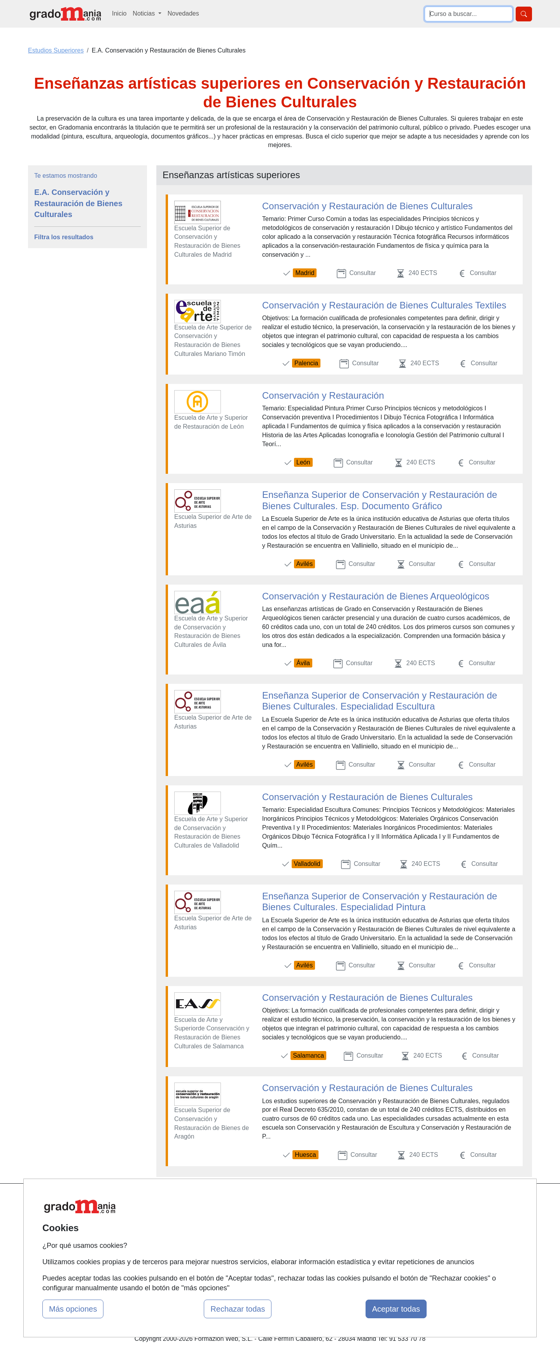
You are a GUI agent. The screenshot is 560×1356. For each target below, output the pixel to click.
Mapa (170, 1200)
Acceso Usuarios (186, 1245)
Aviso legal (349, 1229)
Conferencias (266, 1229)
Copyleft (345, 1245)
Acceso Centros (184, 1260)
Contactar (347, 1200)
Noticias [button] (144, 13)
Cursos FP (263, 1215)
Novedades (183, 13)
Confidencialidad (357, 1215)
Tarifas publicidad (187, 1229)
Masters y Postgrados (278, 1200)
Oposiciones (265, 1260)
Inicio (119, 13)
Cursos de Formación (278, 1245)
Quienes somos (184, 1215)
